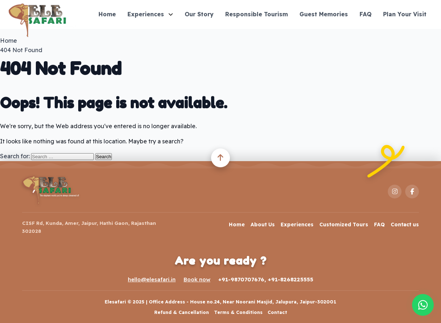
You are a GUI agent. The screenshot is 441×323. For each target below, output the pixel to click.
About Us (263, 224)
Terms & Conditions (238, 312)
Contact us (405, 224)
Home (107, 14)
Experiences (150, 14)
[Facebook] (412, 191)
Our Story (199, 14)
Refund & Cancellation (181, 312)
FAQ (365, 14)
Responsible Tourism (256, 14)
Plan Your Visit (405, 14)
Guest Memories (323, 14)
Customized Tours (343, 224)
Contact (277, 312)
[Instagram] (395, 191)
